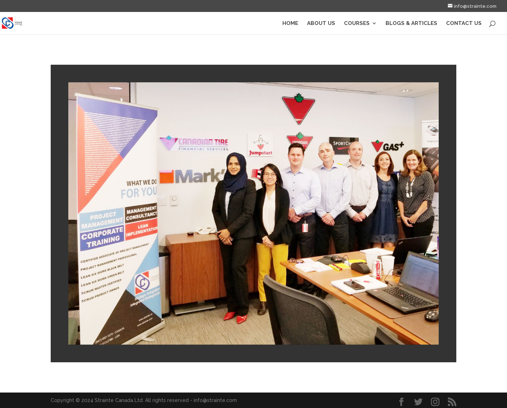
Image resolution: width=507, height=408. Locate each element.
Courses (357, 23)
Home (290, 23)
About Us (321, 23)
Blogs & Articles (411, 23)
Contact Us (464, 23)
